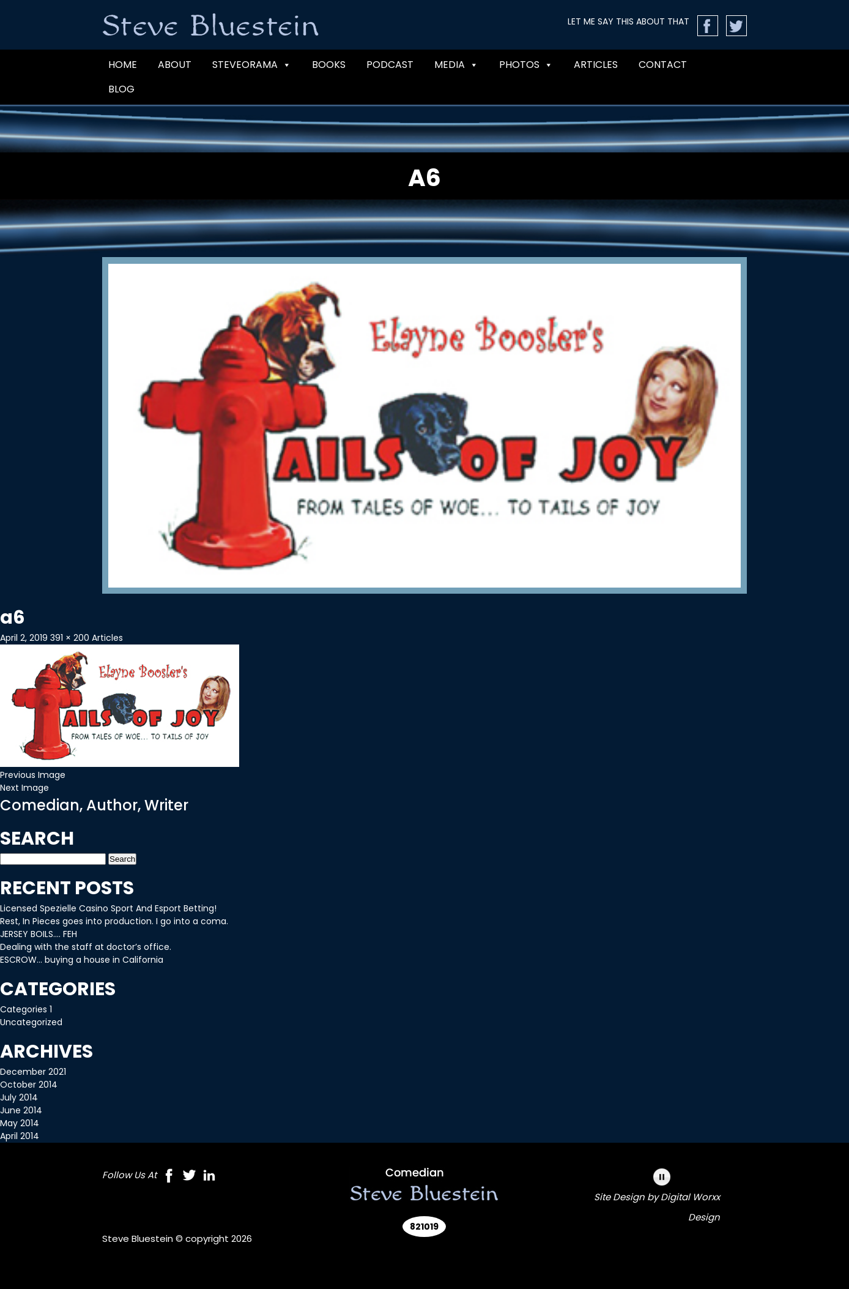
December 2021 (33, 1072)
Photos (526, 65)
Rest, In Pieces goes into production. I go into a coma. (114, 921)
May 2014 (19, 1123)
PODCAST (389, 65)
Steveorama (251, 65)
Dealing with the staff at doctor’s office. (85, 947)
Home (122, 65)
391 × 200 (69, 638)
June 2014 (21, 1110)
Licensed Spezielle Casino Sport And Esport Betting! (108, 908)
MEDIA (456, 65)
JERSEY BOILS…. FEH (38, 934)
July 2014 (19, 1097)
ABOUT (174, 65)
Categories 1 (26, 1009)
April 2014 (19, 1136)
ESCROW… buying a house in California (81, 960)
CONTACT (663, 65)
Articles (596, 65)
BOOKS (329, 65)
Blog (121, 89)
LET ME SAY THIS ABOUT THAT (628, 21)
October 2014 (28, 1084)
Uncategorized (31, 1022)
